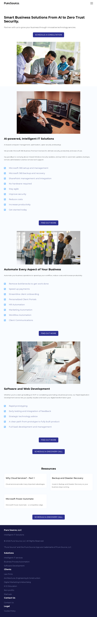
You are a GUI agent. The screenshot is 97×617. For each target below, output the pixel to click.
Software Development (14, 566)
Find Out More (48, 223)
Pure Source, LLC (18, 541)
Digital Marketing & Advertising (17, 582)
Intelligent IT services (13, 558)
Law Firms (8, 574)
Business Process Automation (17, 562)
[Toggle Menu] (91, 3)
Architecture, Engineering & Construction (22, 578)
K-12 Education (10, 586)
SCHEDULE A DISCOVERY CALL (49, 452)
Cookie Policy (10, 611)
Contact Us (9, 603)
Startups (8, 594)
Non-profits (9, 590)
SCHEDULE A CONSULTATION (48, 35)
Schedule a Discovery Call (49, 517)
